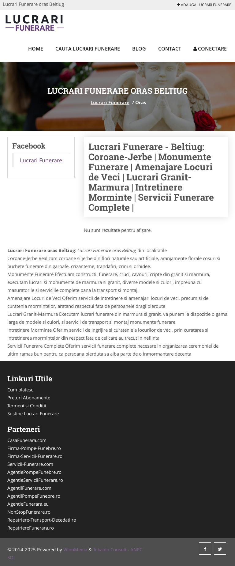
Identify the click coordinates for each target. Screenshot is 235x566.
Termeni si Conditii (26, 405)
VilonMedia (75, 549)
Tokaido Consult (109, 549)
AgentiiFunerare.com (29, 488)
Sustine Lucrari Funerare (33, 413)
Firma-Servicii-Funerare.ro (34, 456)
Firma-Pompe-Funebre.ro (34, 448)
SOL (11, 557)
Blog (139, 48)
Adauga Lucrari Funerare (204, 4)
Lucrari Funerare (110, 102)
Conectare (210, 48)
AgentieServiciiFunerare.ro (35, 480)
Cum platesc (20, 390)
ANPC (136, 549)
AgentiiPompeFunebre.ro (33, 496)
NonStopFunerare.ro (28, 512)
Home (35, 48)
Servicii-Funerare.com (30, 464)
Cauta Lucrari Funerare (87, 48)
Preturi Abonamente (28, 397)
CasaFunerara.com (27, 440)
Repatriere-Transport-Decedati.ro (41, 520)
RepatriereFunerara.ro (30, 528)
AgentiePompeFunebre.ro (34, 472)
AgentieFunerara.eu (28, 504)
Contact (169, 48)
